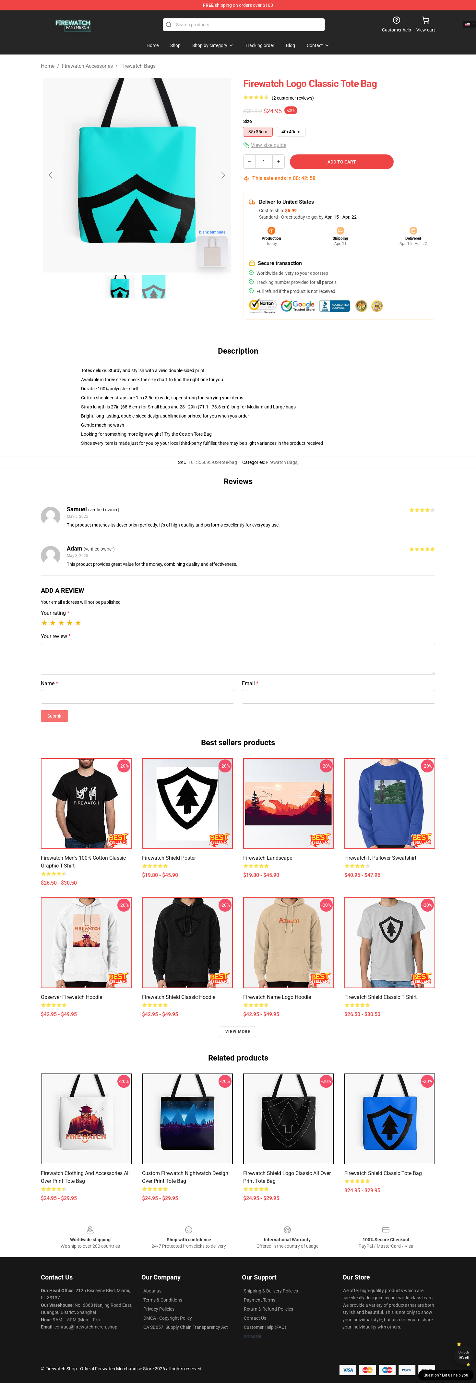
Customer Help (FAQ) (265, 1327)
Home (47, 66)
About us (152, 1290)
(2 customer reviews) (293, 98)
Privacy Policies (158, 1309)
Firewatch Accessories (87, 66)
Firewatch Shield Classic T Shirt (380, 997)
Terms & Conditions (162, 1300)
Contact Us (255, 1318)
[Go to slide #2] (153, 286)
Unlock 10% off (464, 1355)
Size (247, 121)
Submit (54, 716)
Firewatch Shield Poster (169, 858)
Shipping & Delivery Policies (271, 1290)
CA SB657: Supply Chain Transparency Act (185, 1327)
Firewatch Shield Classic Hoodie (178, 997)
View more (238, 1031)
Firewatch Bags (138, 66)
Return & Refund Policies (268, 1309)
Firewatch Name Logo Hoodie (277, 997)
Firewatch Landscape (267, 858)
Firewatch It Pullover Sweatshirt (380, 858)
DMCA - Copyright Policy (167, 1318)
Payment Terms (259, 1300)
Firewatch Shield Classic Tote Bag (383, 1173)
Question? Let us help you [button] (445, 1375)
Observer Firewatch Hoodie (71, 997)
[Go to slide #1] (120, 286)
